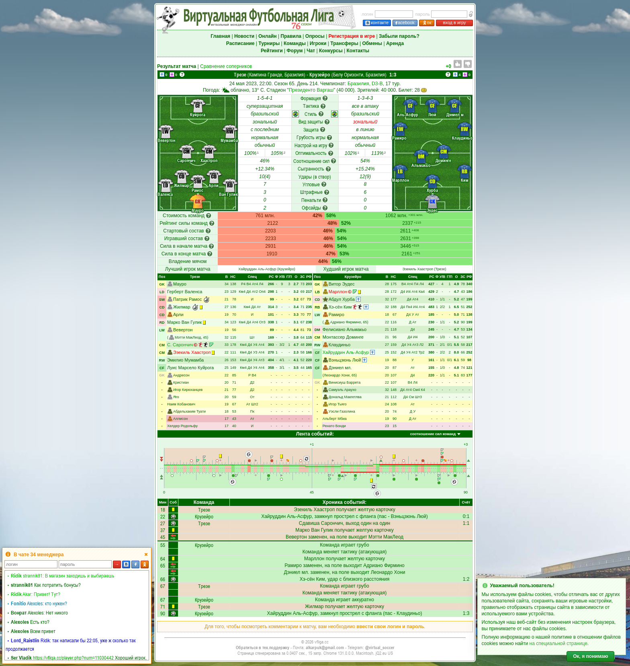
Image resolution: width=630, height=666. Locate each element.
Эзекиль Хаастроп (418, 269)
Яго (176, 397)
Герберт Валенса (184, 291)
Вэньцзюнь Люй (345, 360)
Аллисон (180, 419)
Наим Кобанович (181, 404)
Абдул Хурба (342, 299)
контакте (377, 23)
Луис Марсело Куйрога (190, 367)
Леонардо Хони (337, 375)
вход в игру (454, 22)
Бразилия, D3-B (365, 83)
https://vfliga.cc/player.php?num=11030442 (73, 657)
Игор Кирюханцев (187, 390)
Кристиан (181, 382)
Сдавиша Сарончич (321, 523)
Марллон (338, 291)
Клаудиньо (339, 344)
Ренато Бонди (334, 426)
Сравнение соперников (226, 66)
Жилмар (181, 306)
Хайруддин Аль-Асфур (257, 269)
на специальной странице (558, 643)
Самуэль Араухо (342, 390)
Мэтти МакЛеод (188, 337)
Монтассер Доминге (343, 337)
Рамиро (336, 314)
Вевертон (182, 329)
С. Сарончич (180, 344)
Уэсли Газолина (342, 411)
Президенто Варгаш (311, 90)
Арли (178, 314)
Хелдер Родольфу (182, 426)
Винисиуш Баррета (344, 382)
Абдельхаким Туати (189, 411)
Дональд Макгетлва (345, 397)
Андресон (181, 375)
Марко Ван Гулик (184, 322)
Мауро (179, 284)
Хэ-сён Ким (340, 306)
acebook (405, 23)
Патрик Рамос (187, 299)
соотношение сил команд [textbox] (433, 434)
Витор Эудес (342, 284)
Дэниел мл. (340, 367)
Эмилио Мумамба (185, 360)
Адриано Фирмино (345, 322)
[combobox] (435, 434)
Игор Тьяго (338, 404)
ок (427, 23)
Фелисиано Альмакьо (345, 329)
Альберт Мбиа (335, 419)
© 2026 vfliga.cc (315, 642)
